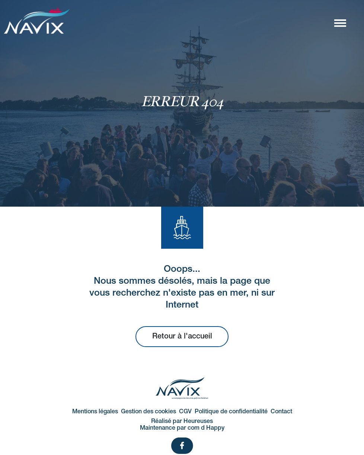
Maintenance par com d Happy (182, 428)
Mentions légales (95, 411)
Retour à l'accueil (182, 336)
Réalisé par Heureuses (182, 421)
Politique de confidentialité (231, 411)
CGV (185, 411)
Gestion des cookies (148, 411)
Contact (281, 411)
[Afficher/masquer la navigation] (340, 23)
